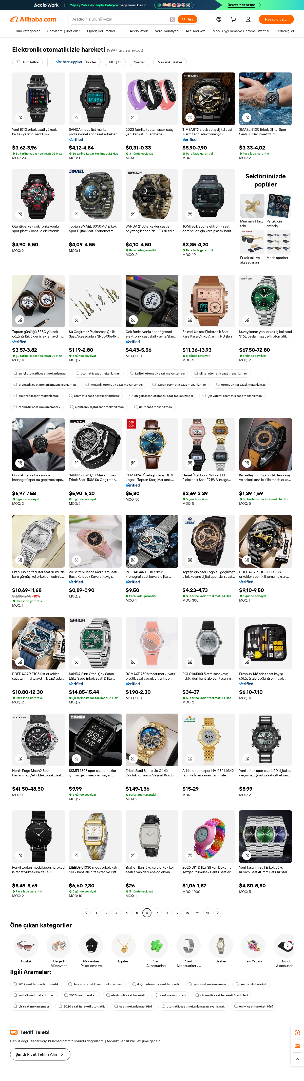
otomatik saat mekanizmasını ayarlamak (193, 1006)
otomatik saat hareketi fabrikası (94, 396)
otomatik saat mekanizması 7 (36, 407)
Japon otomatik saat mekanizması (179, 385)
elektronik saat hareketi (125, 995)
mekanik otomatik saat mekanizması (114, 385)
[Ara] (187, 19)
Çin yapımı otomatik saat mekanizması (232, 396)
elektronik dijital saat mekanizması (97, 407)
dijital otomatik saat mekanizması (221, 373)
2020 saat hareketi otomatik (82, 1006)
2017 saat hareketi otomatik (36, 984)
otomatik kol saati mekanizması (241, 385)
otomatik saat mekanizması (98, 373)
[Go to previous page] (86, 912)
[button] (172, 19)
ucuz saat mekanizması (153, 407)
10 (187, 913)
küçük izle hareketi (251, 984)
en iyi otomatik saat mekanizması (39, 373)
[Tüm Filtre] (27, 62)
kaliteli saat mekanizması (33, 995)
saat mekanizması (170, 995)
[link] (297, 1032)
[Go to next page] (217, 912)
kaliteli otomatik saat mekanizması (157, 373)
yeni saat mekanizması (207, 984)
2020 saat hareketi (80, 995)
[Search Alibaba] (118, 19)
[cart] (234, 20)
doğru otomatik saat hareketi (155, 984)
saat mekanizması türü (133, 1006)
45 (208, 913)
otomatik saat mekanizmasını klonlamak (44, 385)
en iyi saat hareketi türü (253, 1006)
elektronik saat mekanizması (36, 396)
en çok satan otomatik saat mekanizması (161, 396)
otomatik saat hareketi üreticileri (221, 995)
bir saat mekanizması (31, 1006)
